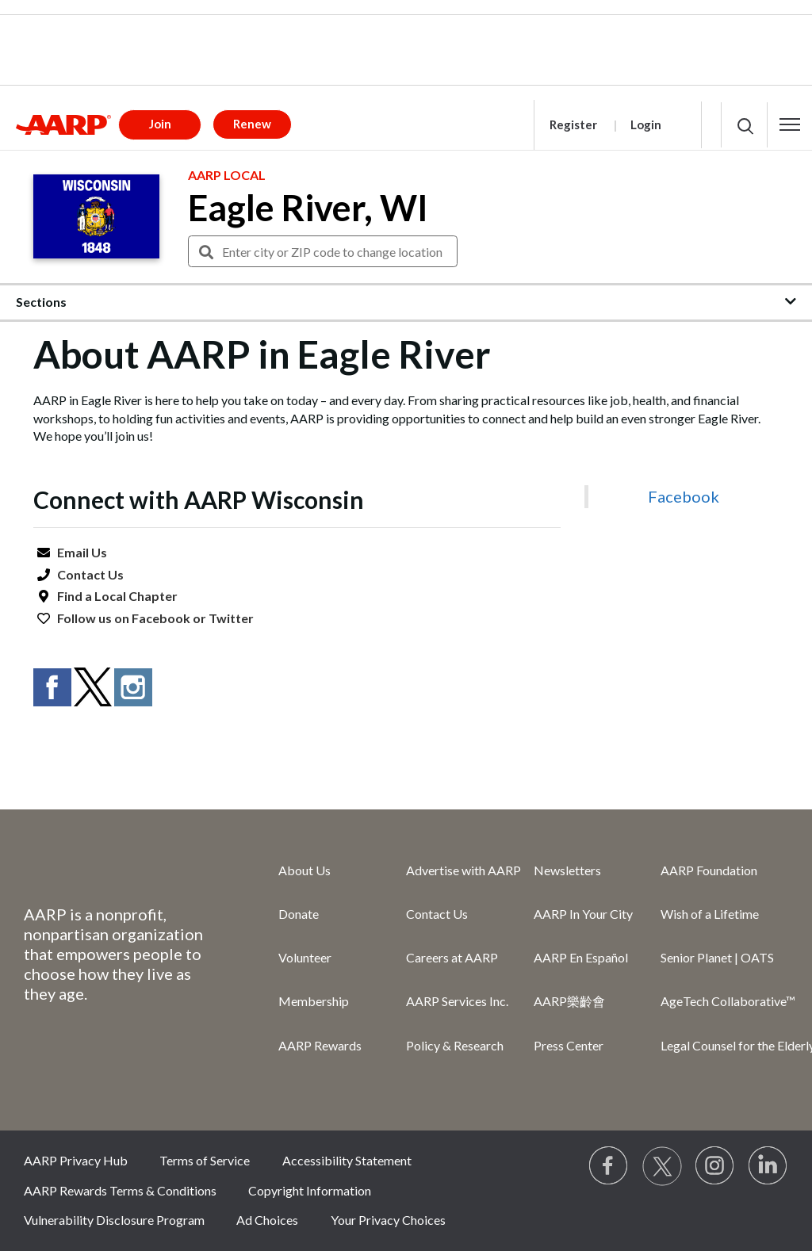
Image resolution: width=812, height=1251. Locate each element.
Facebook (161, 618)
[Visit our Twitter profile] (662, 1166)
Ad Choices (267, 1219)
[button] (790, 124)
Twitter (231, 618)
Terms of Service (204, 1160)
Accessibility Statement (347, 1160)
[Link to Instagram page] (715, 1166)
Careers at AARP (452, 957)
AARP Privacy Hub (76, 1160)
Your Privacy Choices (388, 1219)
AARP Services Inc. (457, 1000)
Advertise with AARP (463, 870)
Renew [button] (252, 124)
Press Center (568, 1045)
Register (573, 124)
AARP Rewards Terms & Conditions (120, 1190)
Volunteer (304, 957)
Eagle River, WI (308, 207)
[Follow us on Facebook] (609, 1166)
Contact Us (90, 574)
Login (645, 124)
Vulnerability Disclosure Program (114, 1219)
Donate (298, 913)
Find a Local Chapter (117, 595)
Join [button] (160, 124)
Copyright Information (309, 1190)
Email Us (82, 552)
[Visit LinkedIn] (768, 1166)
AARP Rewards (320, 1045)
